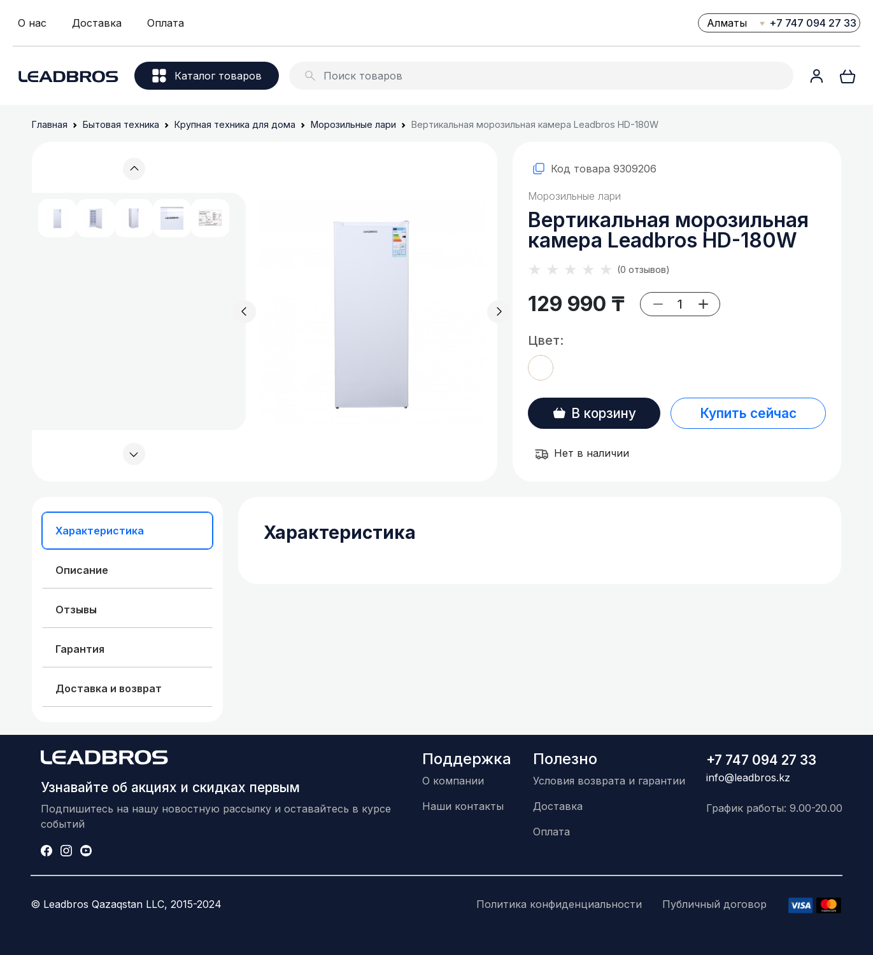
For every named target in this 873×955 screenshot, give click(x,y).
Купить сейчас (748, 413)
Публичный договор (714, 904)
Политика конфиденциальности (559, 904)
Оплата (165, 23)
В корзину (594, 413)
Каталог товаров (207, 76)
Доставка (97, 23)
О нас (32, 23)
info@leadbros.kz (748, 777)
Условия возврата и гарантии (609, 780)
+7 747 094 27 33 (812, 23)
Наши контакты (463, 806)
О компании (453, 780)
